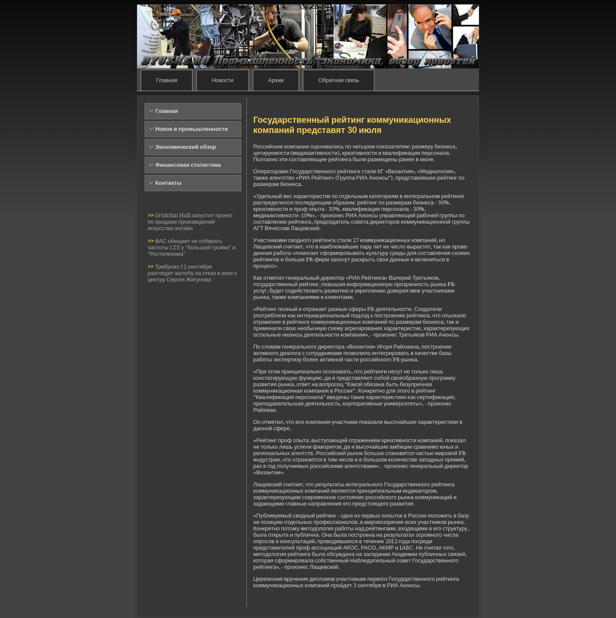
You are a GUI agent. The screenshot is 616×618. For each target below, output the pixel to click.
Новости (222, 80)
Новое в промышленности (191, 129)
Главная (166, 80)
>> (151, 215)
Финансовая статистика (188, 165)
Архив (276, 80)
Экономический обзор (185, 147)
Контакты (168, 183)
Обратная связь (338, 80)
